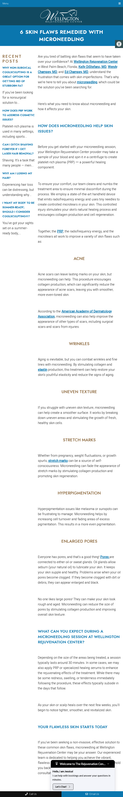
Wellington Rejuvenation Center (96, 62)
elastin (42, 370)
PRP (60, 231)
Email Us (92, 794)
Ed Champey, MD (76, 72)
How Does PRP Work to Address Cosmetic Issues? (18, 115)
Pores (104, 557)
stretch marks (58, 461)
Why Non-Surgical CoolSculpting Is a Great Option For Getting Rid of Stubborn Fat (17, 77)
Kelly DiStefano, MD (92, 67)
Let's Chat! (63, 786)
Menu (5, 3)
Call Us (31, 794)
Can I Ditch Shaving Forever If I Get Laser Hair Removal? (18, 149)
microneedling (87, 82)
